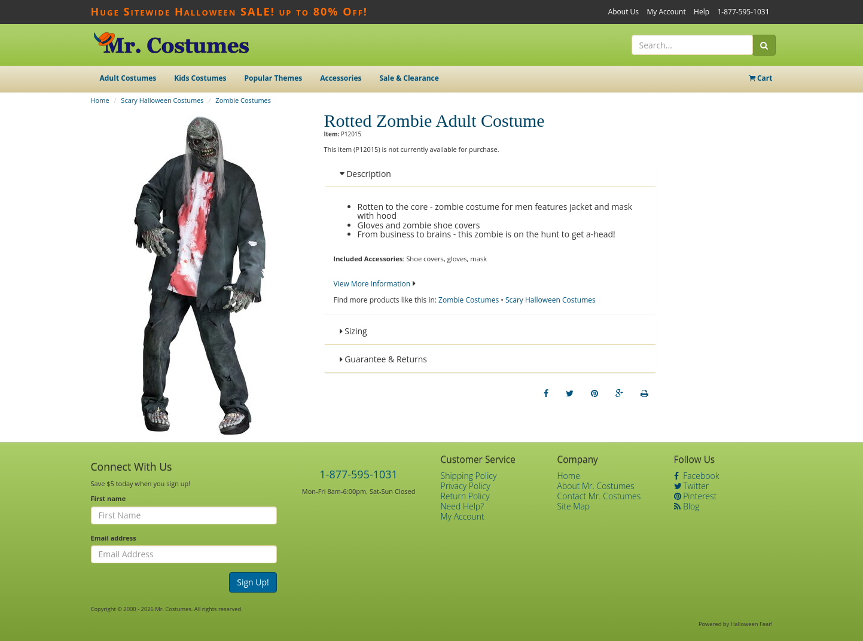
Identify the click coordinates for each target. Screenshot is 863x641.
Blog (687, 506)
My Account (666, 12)
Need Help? (462, 506)
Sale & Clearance (408, 78)
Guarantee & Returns (384, 359)
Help (701, 12)
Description (365, 173)
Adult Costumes (128, 78)
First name (108, 498)
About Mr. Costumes (596, 486)
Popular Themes (274, 78)
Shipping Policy (469, 475)
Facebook (696, 475)
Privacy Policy (465, 486)
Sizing (353, 331)
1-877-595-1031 (743, 12)
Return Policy (465, 496)
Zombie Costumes (243, 100)
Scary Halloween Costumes (162, 100)
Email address (113, 537)
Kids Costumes (200, 78)
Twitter (691, 486)
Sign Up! (253, 582)
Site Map (573, 506)
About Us (623, 12)
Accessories (340, 78)
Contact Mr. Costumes (599, 496)
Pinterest (695, 496)
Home (100, 100)
